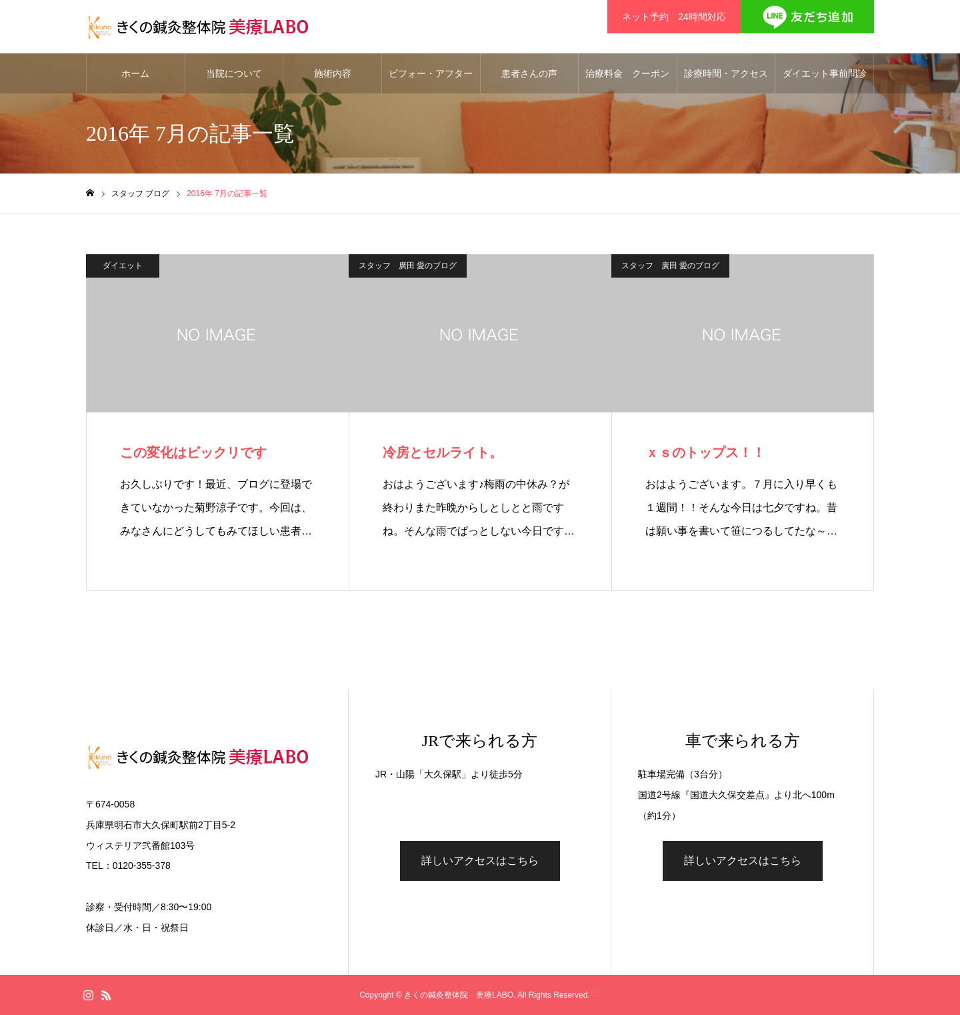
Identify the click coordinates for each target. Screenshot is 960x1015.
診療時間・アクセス (726, 73)
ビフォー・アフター (431, 73)
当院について (234, 73)
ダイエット (123, 265)
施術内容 (332, 73)
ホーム (135, 73)
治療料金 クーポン (627, 73)
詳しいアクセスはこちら (480, 860)
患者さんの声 (529, 73)
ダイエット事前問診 (825, 73)
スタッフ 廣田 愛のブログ (408, 265)
